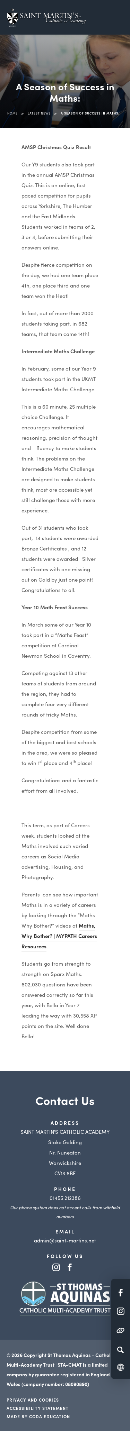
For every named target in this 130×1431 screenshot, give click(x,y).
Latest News (39, 113)
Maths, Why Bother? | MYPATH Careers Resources (59, 936)
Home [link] (12, 113)
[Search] (120, 1349)
